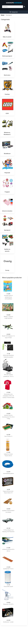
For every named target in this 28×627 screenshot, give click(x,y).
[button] (14, 12)
